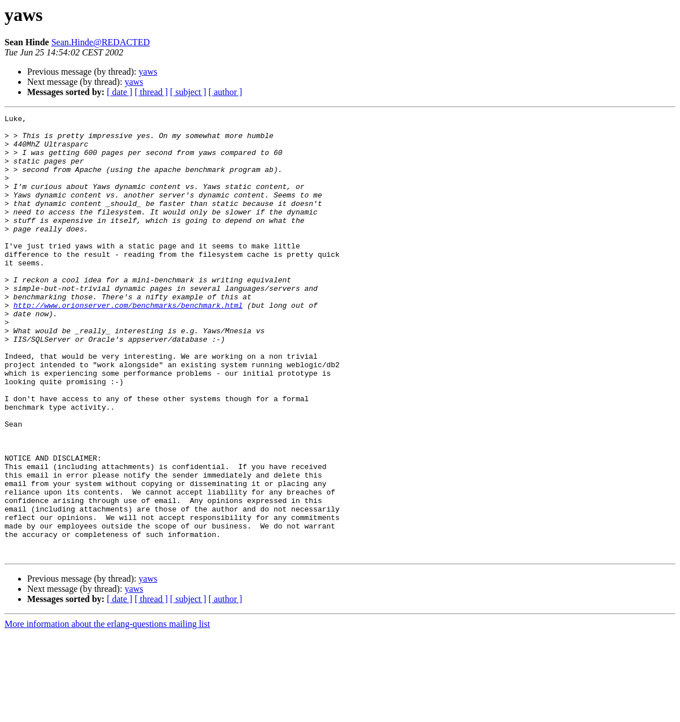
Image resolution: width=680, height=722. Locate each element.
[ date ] (119, 92)
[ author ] (225, 92)
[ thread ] (151, 92)
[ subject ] (188, 92)
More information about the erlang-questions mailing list (107, 712)
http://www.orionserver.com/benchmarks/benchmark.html (128, 344)
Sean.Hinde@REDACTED (100, 42)
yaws (147, 71)
